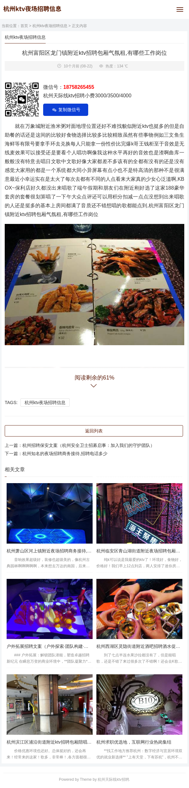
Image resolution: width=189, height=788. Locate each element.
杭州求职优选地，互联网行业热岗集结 (133, 742)
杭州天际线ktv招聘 (113, 779)
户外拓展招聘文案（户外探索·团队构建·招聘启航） (56, 646)
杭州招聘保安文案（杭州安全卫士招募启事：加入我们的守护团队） (88, 445)
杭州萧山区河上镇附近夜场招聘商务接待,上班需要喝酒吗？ (65, 550)
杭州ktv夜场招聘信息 (49, 26)
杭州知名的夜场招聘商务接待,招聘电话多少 (64, 453)
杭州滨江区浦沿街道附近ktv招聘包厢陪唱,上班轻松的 (59, 742)
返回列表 (94, 430)
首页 (24, 26)
